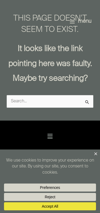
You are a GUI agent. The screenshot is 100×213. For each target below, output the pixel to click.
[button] (49, 136)
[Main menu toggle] (80, 21)
